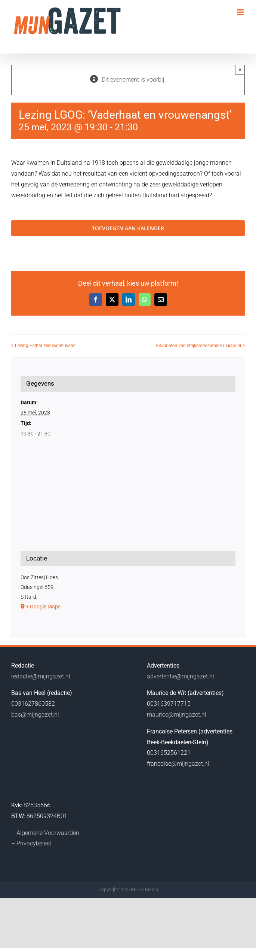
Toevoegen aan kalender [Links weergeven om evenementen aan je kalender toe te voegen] (128, 228)
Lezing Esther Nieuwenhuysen (45, 346)
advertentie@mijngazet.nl (180, 676)
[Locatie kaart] (128, 485)
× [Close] (240, 69)
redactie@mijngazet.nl (40, 676)
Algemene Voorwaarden (47, 832)
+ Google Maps (43, 607)
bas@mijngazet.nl (35, 714)
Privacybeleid (34, 843)
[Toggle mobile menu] (241, 12)
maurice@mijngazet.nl (176, 714)
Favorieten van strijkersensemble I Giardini (198, 346)
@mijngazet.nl (190, 763)
